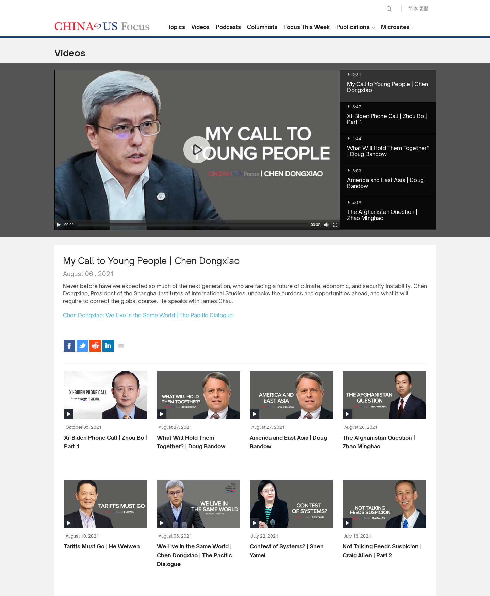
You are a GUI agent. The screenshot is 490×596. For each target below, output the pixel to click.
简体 (413, 8)
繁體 (424, 8)
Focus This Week (306, 26)
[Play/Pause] (59, 224)
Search (389, 8)
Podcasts (228, 26)
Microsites (395, 26)
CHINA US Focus (102, 26)
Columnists (262, 26)
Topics (176, 26)
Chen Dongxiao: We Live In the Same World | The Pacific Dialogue (148, 315)
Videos (200, 26)
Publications (353, 26)
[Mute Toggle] (326, 224)
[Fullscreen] (335, 224)
